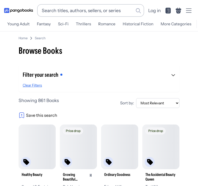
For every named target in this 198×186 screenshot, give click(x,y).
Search (40, 38)
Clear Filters (32, 85)
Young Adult (18, 23)
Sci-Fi (63, 23)
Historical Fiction (138, 23)
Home (23, 38)
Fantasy (44, 23)
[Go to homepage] (18, 10)
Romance (107, 23)
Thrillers (83, 23)
